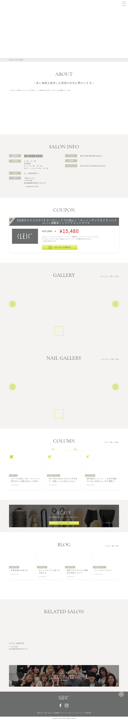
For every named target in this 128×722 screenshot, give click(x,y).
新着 (53, 459)
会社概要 (55, 715)
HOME (14, 59)
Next (115, 313)
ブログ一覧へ (112, 559)
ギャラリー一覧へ (110, 286)
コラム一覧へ (111, 452)
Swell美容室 (14, 497)
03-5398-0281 (32, 165)
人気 (75, 459)
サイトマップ (81, 715)
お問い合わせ (46, 715)
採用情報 (91, 715)
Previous (12, 313)
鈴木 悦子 (23, 497)
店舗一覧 (37, 715)
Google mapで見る (32, 196)
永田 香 (61, 497)
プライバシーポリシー (68, 715)
